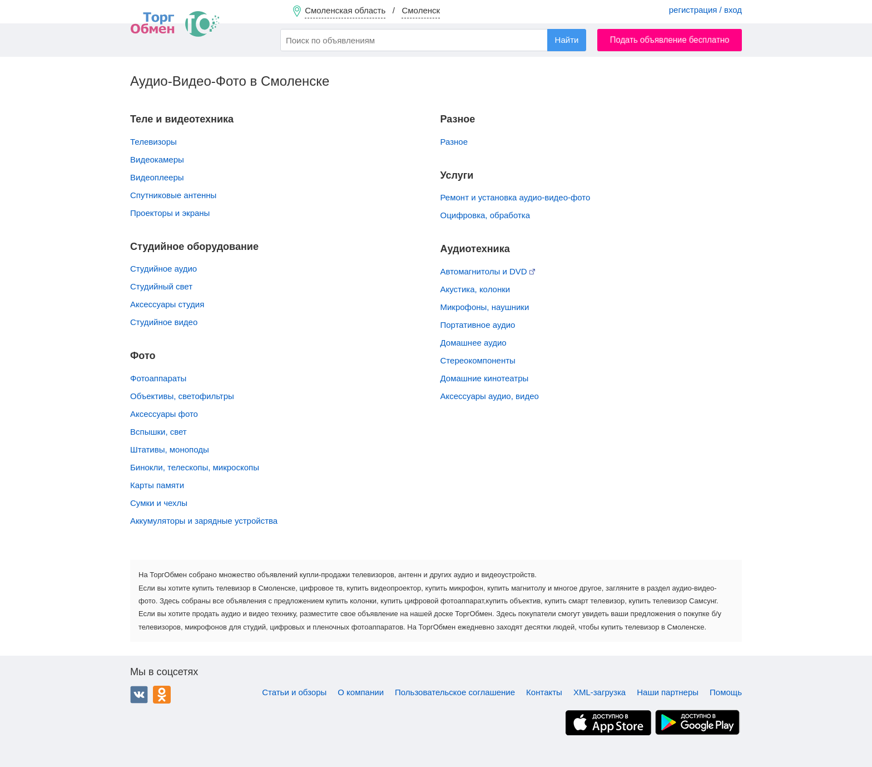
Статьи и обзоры (294, 692)
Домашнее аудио (473, 342)
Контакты (544, 692)
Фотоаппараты (158, 378)
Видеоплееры (157, 177)
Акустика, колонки (475, 289)
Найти (567, 40)
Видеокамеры (157, 159)
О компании (361, 692)
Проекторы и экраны (170, 213)
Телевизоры (153, 141)
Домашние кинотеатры (484, 378)
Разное (454, 141)
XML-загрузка (599, 692)
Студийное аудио (163, 268)
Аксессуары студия (167, 304)
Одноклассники (162, 695)
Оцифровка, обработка (485, 215)
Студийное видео (163, 322)
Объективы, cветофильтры (182, 396)
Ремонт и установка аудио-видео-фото (515, 197)
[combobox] (433, 40)
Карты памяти (157, 485)
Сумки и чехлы (158, 503)
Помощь (726, 692)
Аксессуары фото (164, 414)
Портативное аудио (478, 325)
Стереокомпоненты (478, 360)
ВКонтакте (139, 695)
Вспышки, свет (158, 431)
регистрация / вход (705, 9)
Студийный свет (161, 286)
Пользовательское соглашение (455, 692)
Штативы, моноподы (169, 449)
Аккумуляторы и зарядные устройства (204, 520)
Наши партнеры (667, 692)
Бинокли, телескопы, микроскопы (194, 467)
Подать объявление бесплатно (670, 40)
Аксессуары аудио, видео (489, 396)
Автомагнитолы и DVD (487, 271)
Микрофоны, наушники (484, 307)
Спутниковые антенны (173, 195)
